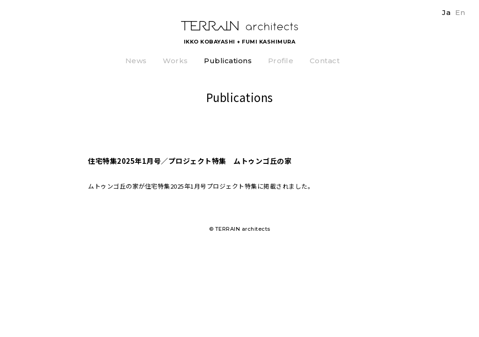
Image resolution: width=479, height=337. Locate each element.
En (460, 12)
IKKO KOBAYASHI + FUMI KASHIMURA (240, 41)
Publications (228, 61)
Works (175, 61)
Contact (325, 61)
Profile (281, 61)
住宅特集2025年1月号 (176, 186)
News (136, 61)
